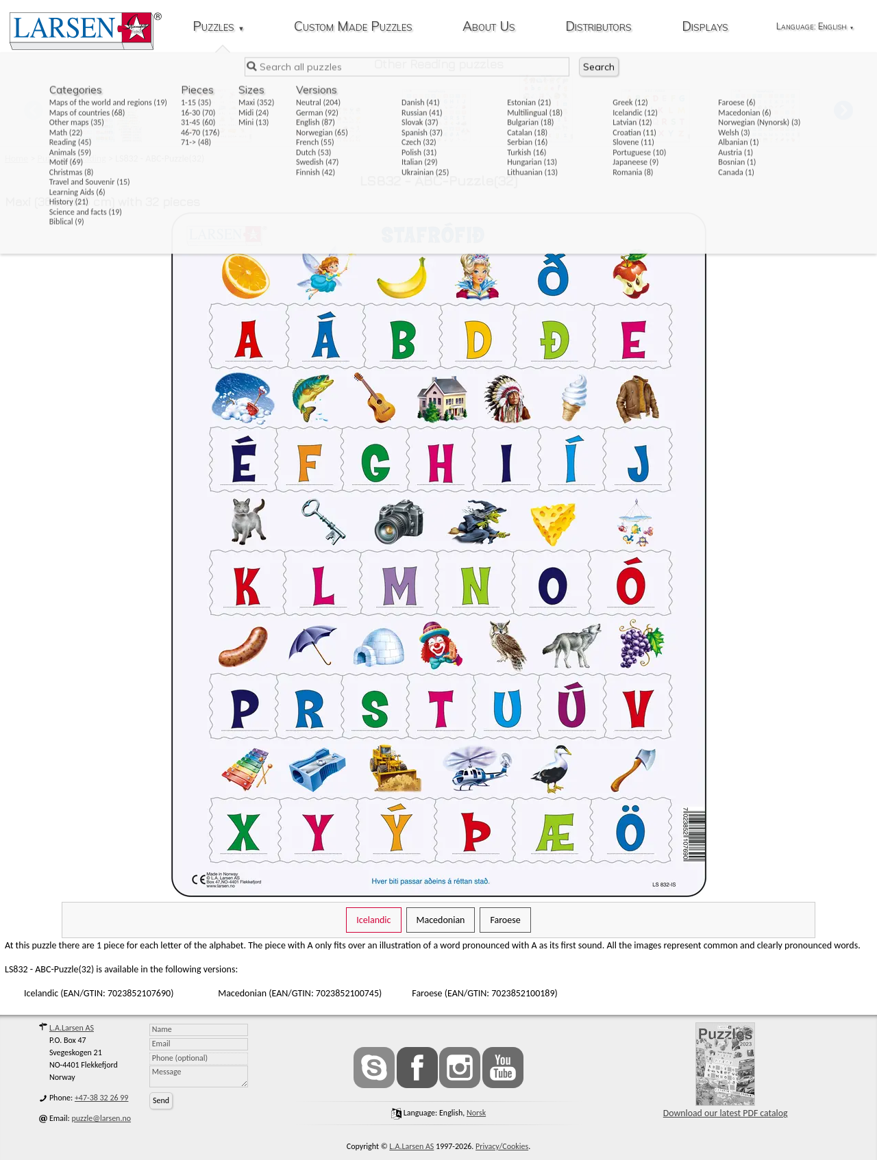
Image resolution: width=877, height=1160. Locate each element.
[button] (843, 110)
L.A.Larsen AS (71, 1028)
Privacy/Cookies (501, 1146)
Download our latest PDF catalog (725, 1070)
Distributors (598, 27)
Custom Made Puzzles (353, 27)
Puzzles (218, 27)
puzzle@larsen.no (102, 1118)
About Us (488, 27)
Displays (705, 27)
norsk (476, 1113)
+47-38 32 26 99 (102, 1097)
